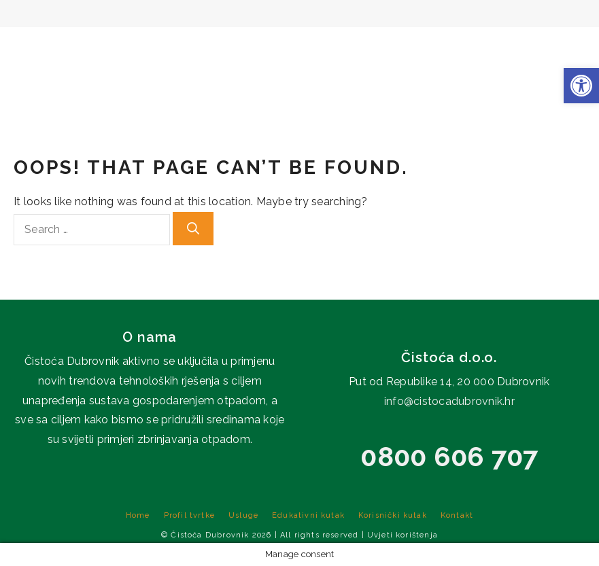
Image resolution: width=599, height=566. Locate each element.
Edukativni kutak (353, 47)
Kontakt (569, 47)
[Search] (193, 228)
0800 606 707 (449, 456)
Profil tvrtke (166, 47)
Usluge (253, 47)
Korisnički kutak (481, 47)
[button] (581, 85)
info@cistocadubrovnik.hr (449, 401)
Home (90, 47)
